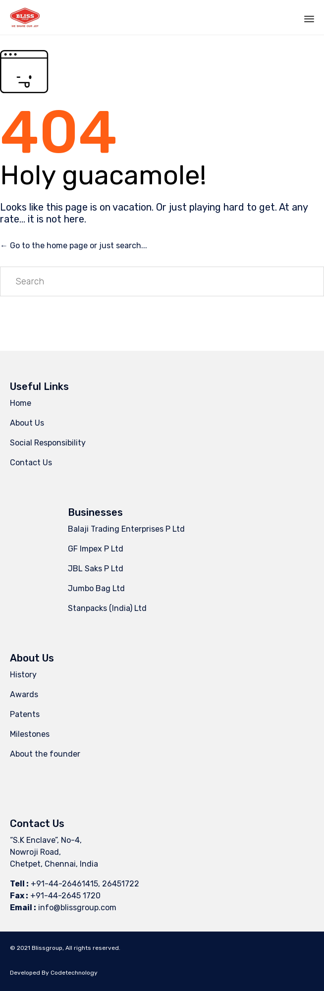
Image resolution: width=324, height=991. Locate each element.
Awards (24, 694)
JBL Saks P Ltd (95, 568)
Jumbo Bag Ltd (96, 588)
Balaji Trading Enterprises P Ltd (126, 529)
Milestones (30, 734)
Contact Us (31, 462)
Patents (25, 714)
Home (20, 403)
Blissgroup (47, 947)
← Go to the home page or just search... (73, 245)
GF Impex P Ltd (95, 548)
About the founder (45, 754)
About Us (27, 423)
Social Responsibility (48, 442)
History (23, 674)
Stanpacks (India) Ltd (107, 608)
